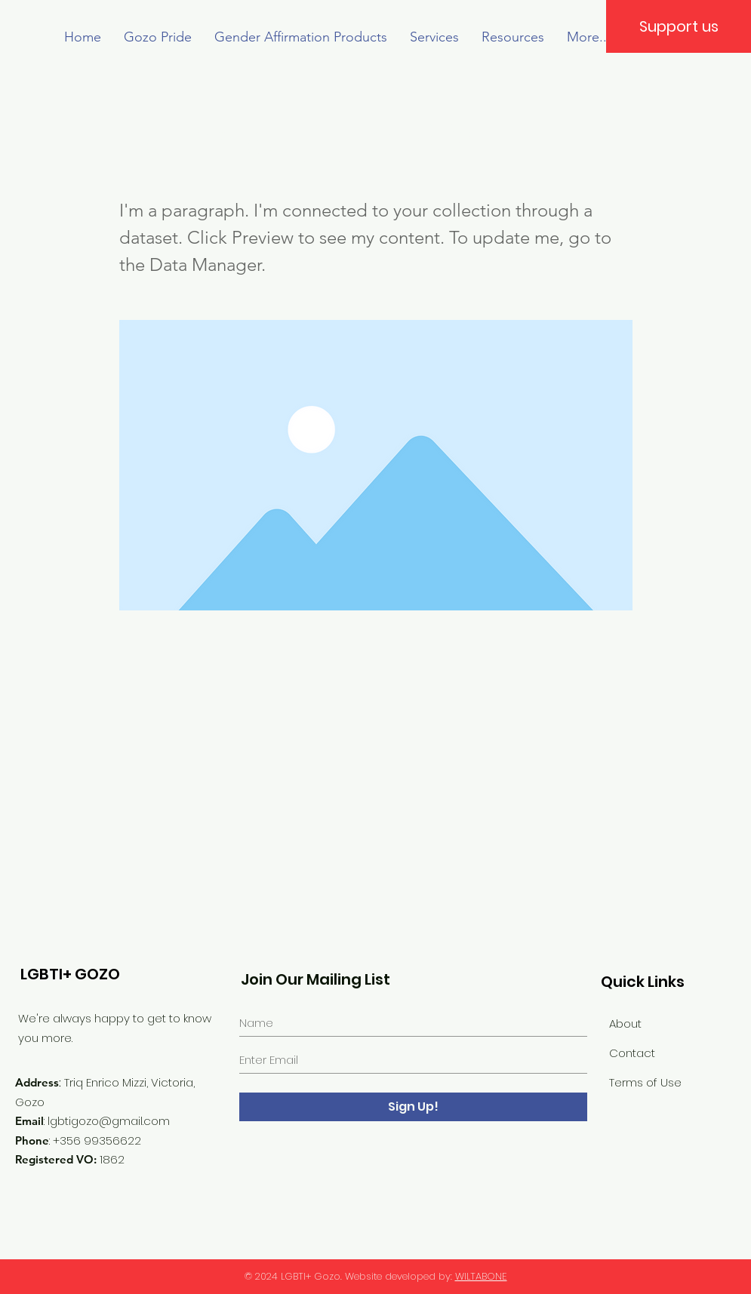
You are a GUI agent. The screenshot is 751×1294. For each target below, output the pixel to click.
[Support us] (678, 26)
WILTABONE (481, 1276)
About (625, 1023)
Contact (632, 1053)
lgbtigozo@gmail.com (109, 1121)
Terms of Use (645, 1082)
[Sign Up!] (413, 1107)
